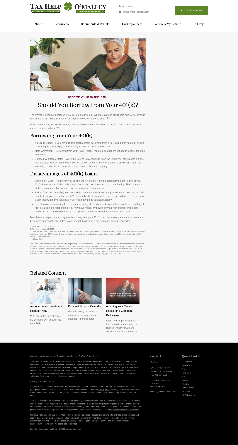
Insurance (186, 373)
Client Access (191, 10)
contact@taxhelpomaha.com (136, 12)
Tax (183, 376)
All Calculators (188, 395)
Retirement (187, 362)
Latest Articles (188, 388)
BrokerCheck (92, 356)
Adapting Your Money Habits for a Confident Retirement (119, 311)
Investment (187, 365)
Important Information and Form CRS (46, 429)
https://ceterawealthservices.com (124, 410)
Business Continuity (73, 429)
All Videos (186, 391)
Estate (185, 369)
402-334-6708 (128, 6)
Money (185, 380)
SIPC (107, 390)
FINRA (101, 390)
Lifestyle (185, 384)
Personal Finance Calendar (84, 306)
